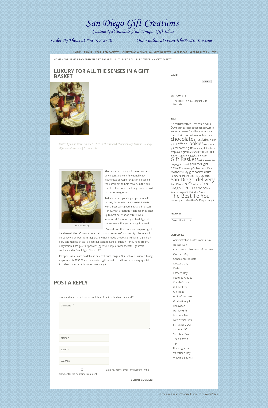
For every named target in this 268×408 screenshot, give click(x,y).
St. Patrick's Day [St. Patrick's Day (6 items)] (194, 192)
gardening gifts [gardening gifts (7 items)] (188, 155)
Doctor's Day (180, 263)
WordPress (211, 398)
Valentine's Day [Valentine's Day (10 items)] (194, 200)
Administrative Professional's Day (192, 240)
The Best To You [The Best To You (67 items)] (190, 195)
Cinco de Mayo (181, 254)
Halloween (179, 305)
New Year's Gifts (182, 320)
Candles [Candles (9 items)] (194, 131)
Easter (176, 268)
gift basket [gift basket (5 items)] (203, 155)
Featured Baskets (107, 52)
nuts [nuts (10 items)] (208, 172)
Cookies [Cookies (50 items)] (195, 143)
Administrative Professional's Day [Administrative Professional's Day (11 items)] (191, 125)
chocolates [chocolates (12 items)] (201, 139)
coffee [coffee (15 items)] (181, 144)
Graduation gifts (182, 301)
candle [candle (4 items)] (185, 131)
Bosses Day (180, 244)
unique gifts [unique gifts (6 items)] (177, 200)
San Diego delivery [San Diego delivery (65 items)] (193, 179)
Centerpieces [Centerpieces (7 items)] (206, 131)
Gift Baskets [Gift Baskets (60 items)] (185, 159)
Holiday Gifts (180, 310)
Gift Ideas (180, 52)
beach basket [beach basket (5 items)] (183, 127)
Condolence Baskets (184, 258)
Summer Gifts (181, 329)
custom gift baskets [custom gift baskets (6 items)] (204, 148)
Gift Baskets (198, 52)
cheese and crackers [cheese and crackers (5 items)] (201, 135)
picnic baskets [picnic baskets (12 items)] (199, 176)
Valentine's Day (181, 353)
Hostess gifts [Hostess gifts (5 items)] (189, 168)
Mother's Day (181, 315)
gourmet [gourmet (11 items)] (183, 164)
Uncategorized (73, 148)
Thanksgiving (180, 338)
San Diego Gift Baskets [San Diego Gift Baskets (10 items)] (186, 184)
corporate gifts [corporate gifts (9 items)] (184, 148)
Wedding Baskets (183, 357)
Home (77, 52)
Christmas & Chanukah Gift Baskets (146, 52)
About (88, 52)
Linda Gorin (76, 144)
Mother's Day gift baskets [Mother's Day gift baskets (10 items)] (188, 172)
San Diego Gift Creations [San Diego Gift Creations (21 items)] (189, 185)
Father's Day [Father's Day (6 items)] (195, 151)
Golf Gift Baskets (182, 296)
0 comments (90, 148)
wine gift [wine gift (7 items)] (209, 200)
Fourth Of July (181, 282)
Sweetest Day (181, 334)
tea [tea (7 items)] (205, 192)
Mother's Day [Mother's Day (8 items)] (204, 168)
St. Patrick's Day (182, 324)
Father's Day (180, 273)
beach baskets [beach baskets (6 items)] (198, 127)
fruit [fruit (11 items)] (205, 152)
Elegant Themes (180, 398)
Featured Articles (182, 277)
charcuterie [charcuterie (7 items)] (177, 135)
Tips (215, 52)
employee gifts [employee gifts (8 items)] (179, 151)
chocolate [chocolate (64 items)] (182, 138)
